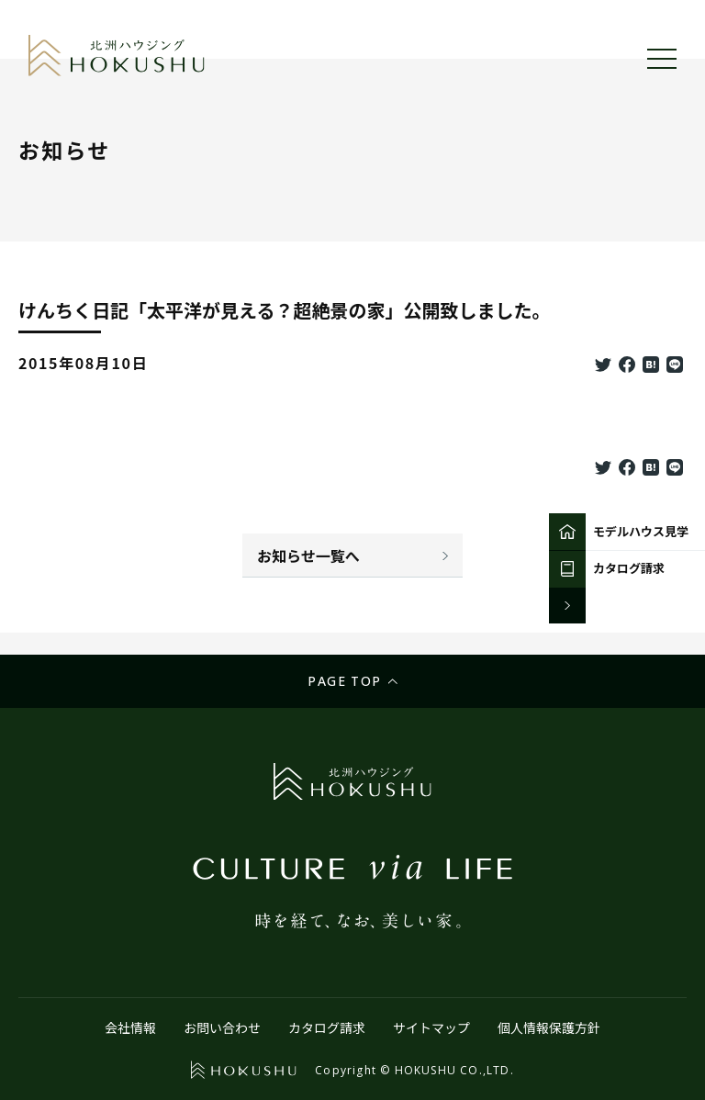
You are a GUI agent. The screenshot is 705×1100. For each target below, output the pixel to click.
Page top (344, 681)
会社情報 (130, 1027)
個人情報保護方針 (549, 1027)
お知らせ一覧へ (308, 555)
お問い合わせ (222, 1027)
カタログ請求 (326, 1027)
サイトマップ (431, 1027)
